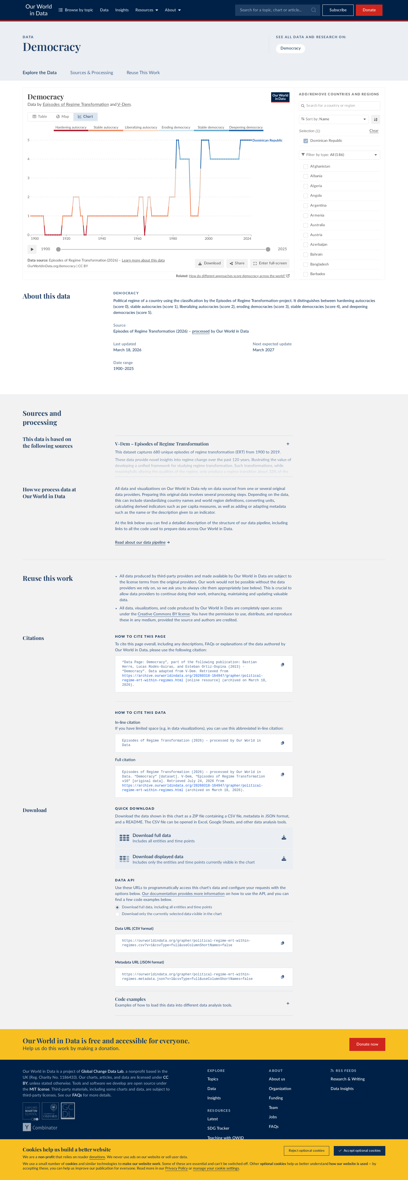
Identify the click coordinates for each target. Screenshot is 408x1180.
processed (201, 331)
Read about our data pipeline (142, 543)
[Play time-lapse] (32, 249)
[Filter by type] (339, 154)
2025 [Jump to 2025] (282, 249)
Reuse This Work (143, 72)
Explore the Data (40, 72)
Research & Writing (348, 1089)
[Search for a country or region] (339, 105)
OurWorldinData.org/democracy (51, 265)
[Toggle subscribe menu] (338, 10)
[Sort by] (334, 119)
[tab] (40, 117)
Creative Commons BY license (164, 614)
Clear (374, 130)
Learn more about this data (143, 260)
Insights (122, 10)
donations (97, 1157)
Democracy (290, 48)
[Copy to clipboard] (277, 664)
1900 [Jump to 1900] (45, 249)
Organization (280, 1098)
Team (273, 1117)
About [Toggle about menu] (173, 10)
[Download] (209, 263)
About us (277, 1089)
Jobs (273, 1127)
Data (104, 10)
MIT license (39, 1099)
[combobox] (277, 10)
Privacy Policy (176, 1168)
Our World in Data (39, 10)
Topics (212, 1089)
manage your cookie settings (216, 1168)
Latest (212, 1129)
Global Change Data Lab (102, 1081)
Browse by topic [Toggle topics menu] (76, 10)
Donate (369, 10)
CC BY (83, 265)
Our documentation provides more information (183, 901)
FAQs (77, 1105)
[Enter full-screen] (270, 263)
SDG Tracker (218, 1138)
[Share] (237, 263)
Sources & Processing (91, 72)
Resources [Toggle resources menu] (146, 10)
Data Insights (342, 1098)
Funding (276, 1108)
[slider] (58, 249)
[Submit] (313, 10)
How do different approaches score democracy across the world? (237, 275)
